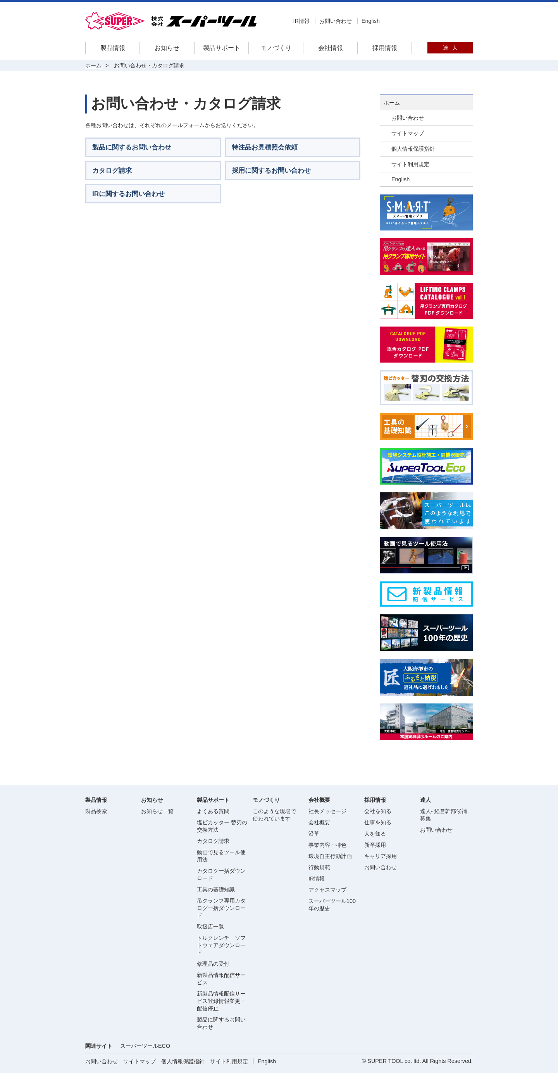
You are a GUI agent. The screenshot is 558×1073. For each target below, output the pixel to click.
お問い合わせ (335, 21)
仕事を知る (377, 822)
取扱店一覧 (210, 926)
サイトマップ (407, 133)
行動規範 (319, 867)
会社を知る (377, 811)
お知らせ (167, 48)
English (371, 21)
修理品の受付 (213, 964)
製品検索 (96, 811)
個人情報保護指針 (413, 149)
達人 (450, 48)
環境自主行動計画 (330, 856)
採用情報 (384, 48)
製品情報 (112, 48)
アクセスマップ (327, 890)
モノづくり (275, 48)
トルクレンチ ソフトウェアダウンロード (221, 945)
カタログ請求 (213, 841)
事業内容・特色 (327, 845)
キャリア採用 (380, 856)
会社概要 (319, 822)
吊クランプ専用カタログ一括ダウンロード (221, 908)
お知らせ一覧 (157, 811)
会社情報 (330, 48)
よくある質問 (213, 811)
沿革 (313, 834)
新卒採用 (375, 845)
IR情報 (301, 21)
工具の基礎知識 (216, 889)
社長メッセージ (327, 811)
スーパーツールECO (145, 1046)
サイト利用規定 (410, 164)
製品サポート (221, 48)
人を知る (375, 834)
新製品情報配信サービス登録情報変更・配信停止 (221, 1000)
